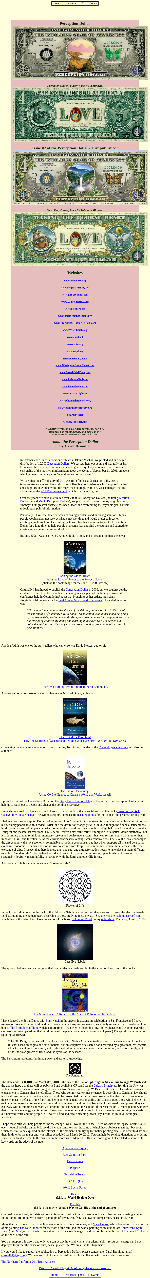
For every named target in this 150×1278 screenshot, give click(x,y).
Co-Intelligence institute (113, 747)
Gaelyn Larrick (25, 1231)
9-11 (82, 3)
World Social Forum (75, 1187)
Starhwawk (53, 1020)
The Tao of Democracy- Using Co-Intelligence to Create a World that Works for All (75, 791)
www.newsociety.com (75, 358)
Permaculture (75, 1161)
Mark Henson (101, 1224)
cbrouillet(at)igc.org (13, 1255)
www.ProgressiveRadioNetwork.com (75, 322)
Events (93, 3)
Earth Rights (75, 1181)
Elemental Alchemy (136, 1231)
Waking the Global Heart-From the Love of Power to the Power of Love (74, 577)
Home (56, 3)
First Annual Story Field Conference (80, 600)
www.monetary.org (75, 280)
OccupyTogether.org (75, 421)
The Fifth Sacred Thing (24, 1027)
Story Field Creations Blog (76, 801)
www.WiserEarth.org (75, 329)
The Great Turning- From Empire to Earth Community (75, 685)
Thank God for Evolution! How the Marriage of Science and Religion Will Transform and (75, 737)
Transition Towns (74, 1174)
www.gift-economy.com (75, 294)
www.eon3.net (75, 337)
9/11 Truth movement (54, 491)
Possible (75, 1204)
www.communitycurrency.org (75, 407)
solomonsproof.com (129, 915)
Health (75, 1194)
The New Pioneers (31, 1228)
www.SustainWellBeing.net (75, 372)
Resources (70, 3)
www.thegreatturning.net (75, 287)
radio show (107, 919)
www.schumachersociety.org (75, 400)
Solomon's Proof (82, 919)
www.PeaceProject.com (75, 386)
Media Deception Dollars (54, 501)
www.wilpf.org (75, 351)
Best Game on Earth (75, 1154)
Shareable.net (75, 414)
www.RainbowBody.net (75, 379)
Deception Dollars (58, 463)
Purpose (75, 1168)
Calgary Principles (104, 1085)
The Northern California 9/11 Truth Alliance (28, 1261)
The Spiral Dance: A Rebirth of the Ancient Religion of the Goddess (75, 1013)
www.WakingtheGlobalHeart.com (74, 365)
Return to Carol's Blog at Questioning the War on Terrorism (75, 1268)
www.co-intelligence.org (75, 301)
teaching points (86, 814)
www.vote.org (75, 344)
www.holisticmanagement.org (75, 315)
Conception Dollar (77, 589)
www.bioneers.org (75, 308)
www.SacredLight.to (75, 393)
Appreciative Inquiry (75, 1148)
